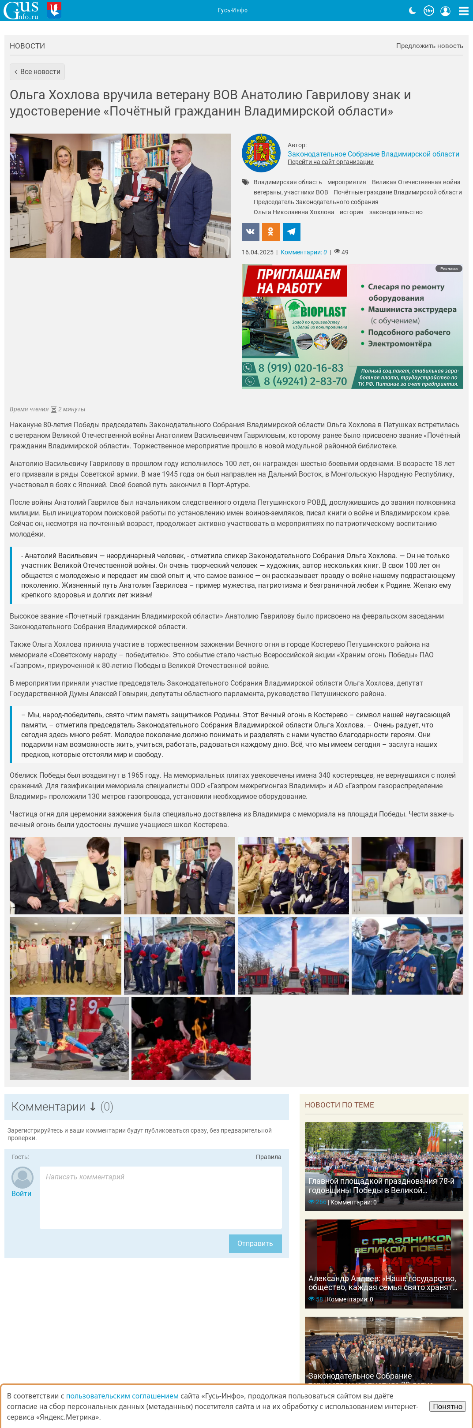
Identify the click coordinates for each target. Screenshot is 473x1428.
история (352, 212)
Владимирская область (288, 182)
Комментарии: (304, 252)
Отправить (255, 1243)
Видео (366, 11)
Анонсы (166, 11)
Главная (86, 11)
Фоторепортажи (315, 11)
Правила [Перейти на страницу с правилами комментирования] (269, 1157)
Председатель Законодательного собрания (316, 202)
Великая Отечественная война (416, 182)
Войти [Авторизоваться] (21, 1193)
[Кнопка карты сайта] (463, 10)
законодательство (396, 212)
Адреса (261, 11)
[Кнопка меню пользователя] (445, 10)
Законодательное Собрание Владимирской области (373, 154)
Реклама (449, 268)
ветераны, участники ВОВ (291, 192)
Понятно (447, 1406)
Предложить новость (429, 46)
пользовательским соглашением (122, 1396)
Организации (215, 11)
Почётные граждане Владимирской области (398, 192)
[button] (37, 71)
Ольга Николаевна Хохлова (294, 212)
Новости (27, 45)
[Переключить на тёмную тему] (412, 10)
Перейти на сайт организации (331, 161)
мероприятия (346, 182)
